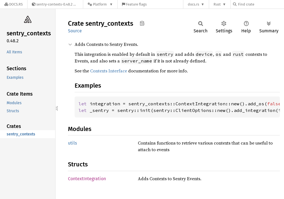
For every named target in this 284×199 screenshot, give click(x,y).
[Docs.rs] (13, 4)
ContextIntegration (87, 178)
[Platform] (100, 4)
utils (72, 143)
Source (75, 30)
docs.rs (193, 4)
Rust (217, 4)
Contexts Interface (108, 71)
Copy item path (142, 23)
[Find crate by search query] (260, 4)
